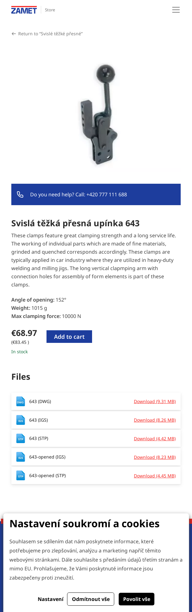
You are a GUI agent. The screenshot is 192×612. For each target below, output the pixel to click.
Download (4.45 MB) (155, 476)
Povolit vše (136, 599)
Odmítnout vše (91, 599)
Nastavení (50, 599)
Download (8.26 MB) (155, 420)
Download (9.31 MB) (155, 401)
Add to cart (69, 336)
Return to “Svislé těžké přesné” (50, 34)
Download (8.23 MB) (155, 457)
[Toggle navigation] (176, 9)
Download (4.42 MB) (155, 439)
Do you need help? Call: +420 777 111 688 (78, 194)
